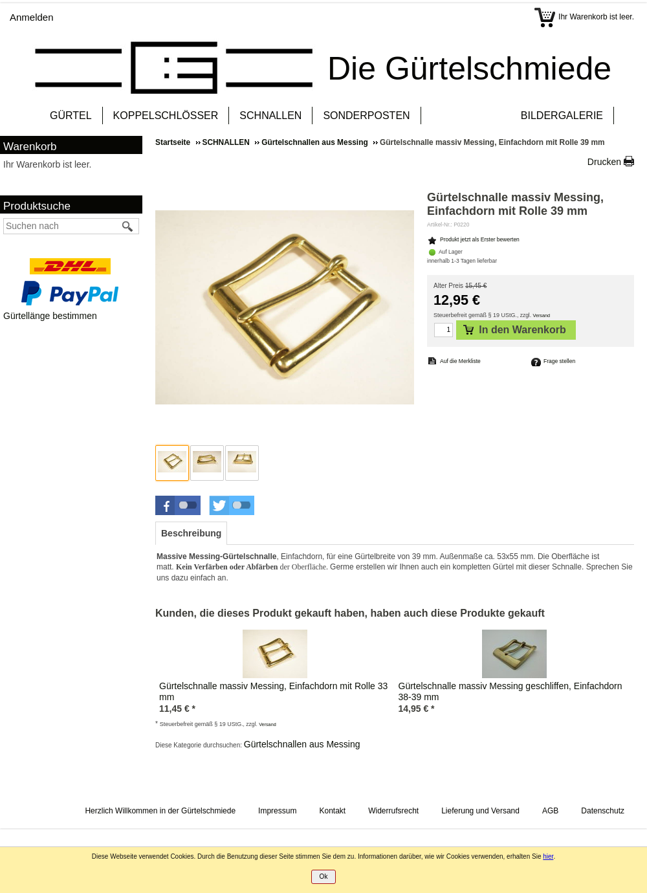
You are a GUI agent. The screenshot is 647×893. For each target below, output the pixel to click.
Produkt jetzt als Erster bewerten (480, 239)
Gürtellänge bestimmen (50, 316)
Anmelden (32, 17)
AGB (550, 810)
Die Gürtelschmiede (469, 68)
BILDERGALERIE (562, 115)
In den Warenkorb (514, 329)
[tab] (191, 533)
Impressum (277, 810)
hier (548, 856)
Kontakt (332, 810)
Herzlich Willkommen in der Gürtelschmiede (160, 810)
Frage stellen (559, 361)
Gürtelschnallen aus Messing (302, 744)
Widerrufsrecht (393, 810)
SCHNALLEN (270, 115)
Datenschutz (602, 810)
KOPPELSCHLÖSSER (166, 115)
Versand (542, 315)
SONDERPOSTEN (366, 115)
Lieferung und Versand (480, 810)
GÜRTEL (71, 115)
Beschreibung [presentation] (191, 533)
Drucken (604, 162)
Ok (324, 876)
